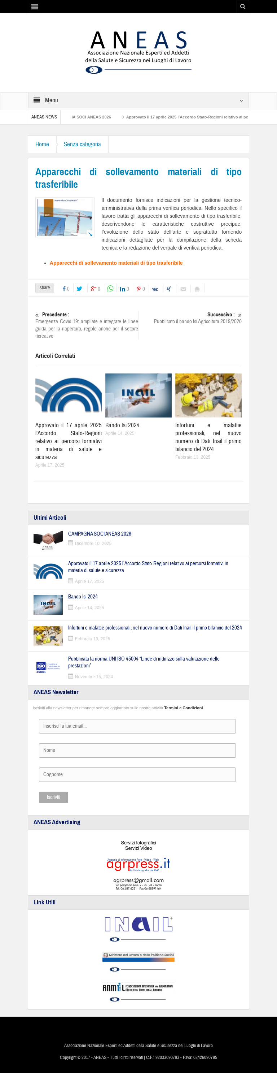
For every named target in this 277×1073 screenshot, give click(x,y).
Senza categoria (82, 144)
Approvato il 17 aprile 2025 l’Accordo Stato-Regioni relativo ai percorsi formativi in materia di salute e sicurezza (68, 441)
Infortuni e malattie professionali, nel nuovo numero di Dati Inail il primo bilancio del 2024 (208, 437)
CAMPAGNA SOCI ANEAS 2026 (85, 117)
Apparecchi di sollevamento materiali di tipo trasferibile (116, 263)
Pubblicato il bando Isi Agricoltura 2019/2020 (190, 318)
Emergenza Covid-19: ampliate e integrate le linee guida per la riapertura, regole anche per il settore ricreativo (86, 325)
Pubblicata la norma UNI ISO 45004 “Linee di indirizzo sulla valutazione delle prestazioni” (144, 662)
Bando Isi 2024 (122, 425)
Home (42, 144)
